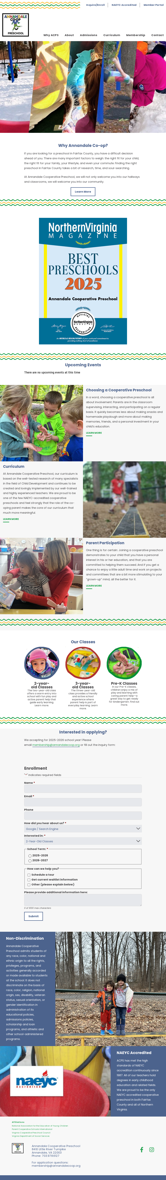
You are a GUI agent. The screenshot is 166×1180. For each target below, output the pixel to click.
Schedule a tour (42, 873)
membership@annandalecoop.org (56, 745)
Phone (28, 809)
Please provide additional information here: (56, 890)
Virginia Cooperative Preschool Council (31, 1131)
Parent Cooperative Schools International (32, 1127)
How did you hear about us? (45, 823)
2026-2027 (40, 858)
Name (29, 783)
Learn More (83, 192)
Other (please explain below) (52, 883)
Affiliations (18, 1120)
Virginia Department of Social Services (31, 1134)
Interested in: (35, 835)
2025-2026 (40, 853)
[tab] (83, 87)
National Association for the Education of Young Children (40, 1124)
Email (29, 796)
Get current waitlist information (54, 878)
